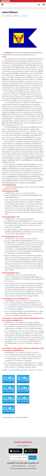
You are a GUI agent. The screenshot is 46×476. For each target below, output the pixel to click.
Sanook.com (5, 1)
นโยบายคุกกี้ (31, 466)
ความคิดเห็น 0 (24, 16)
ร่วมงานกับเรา (32, 458)
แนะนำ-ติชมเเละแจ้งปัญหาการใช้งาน (18, 458)
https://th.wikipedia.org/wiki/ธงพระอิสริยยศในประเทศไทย (25, 370)
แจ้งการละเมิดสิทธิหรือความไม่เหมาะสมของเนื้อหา (23, 469)
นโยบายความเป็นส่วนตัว (19, 466)
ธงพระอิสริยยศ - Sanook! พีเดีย (21, 4)
